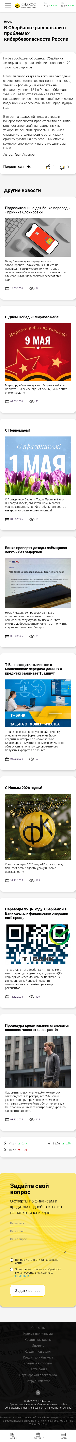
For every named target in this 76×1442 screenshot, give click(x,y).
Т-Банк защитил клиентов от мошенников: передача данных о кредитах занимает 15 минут (33, 669)
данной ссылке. (38, 1424)
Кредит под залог (38, 1351)
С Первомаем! (17, 430)
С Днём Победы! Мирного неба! (32, 317)
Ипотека (38, 1345)
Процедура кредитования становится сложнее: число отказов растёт (37, 1027)
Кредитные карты (38, 1340)
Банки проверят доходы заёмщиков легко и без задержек (36, 550)
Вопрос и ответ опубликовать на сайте (34, 1261)
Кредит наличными (38, 1334)
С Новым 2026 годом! (23, 788)
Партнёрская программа (38, 1375)
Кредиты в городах (38, 1363)
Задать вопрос (27, 1290)
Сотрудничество (38, 1381)
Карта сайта (38, 1369)
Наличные (38, 1438)
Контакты (38, 1328)
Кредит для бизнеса (38, 1357)
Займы (13, 1438)
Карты (63, 1438)
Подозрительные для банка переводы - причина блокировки (38, 210)
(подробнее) (23, 1275)
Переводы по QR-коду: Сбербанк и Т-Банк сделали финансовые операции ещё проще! (36, 913)
